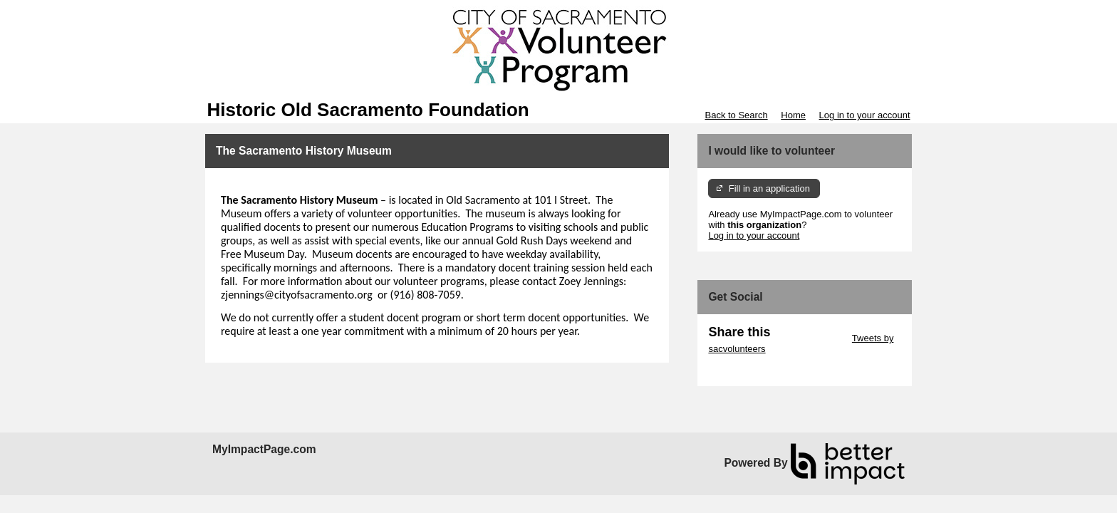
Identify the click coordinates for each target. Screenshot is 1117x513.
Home (793, 115)
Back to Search (736, 115)
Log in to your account (864, 115)
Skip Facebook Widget (754, 370)
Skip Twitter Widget (809, 338)
